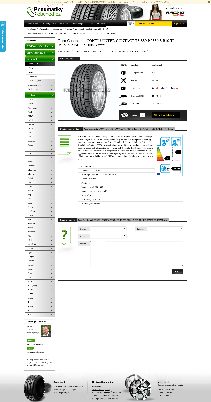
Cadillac (31, 120)
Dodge (30, 145)
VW (29, 314)
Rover (30, 269)
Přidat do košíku (166, 115)
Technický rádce (49, 23)
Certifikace (63, 23)
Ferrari (30, 149)
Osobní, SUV (33, 64)
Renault (31, 265)
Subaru (30, 289)
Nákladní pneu (33, 89)
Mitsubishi (32, 244)
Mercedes (32, 232)
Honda (30, 161)
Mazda (30, 228)
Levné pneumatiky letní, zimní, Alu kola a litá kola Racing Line (47, 8)
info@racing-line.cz (35, 352)
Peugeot (31, 256)
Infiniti (30, 178)
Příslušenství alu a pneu (41, 53)
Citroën (31, 124)
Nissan (30, 248)
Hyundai (31, 166)
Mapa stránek (163, 382)
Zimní (31, 72)
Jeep (29, 194)
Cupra (30, 128)
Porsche (31, 261)
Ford (30, 157)
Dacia (30, 133)
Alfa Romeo (33, 108)
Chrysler (31, 174)
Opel (30, 252)
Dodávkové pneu (34, 85)
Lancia (30, 207)
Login (180, 385)
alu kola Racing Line (101, 389)
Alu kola (41, 94)
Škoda (30, 298)
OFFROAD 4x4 (34, 99)
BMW (30, 116)
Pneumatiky (41, 58)
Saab (30, 273)
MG (29, 236)
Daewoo (31, 137)
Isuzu (30, 182)
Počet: (135, 115)
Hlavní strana (31, 29)
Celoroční (33, 76)
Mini (30, 240)
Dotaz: (83, 243)
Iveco (30, 186)
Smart (30, 281)
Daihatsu (31, 141)
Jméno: (83, 229)
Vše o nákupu (78, 23)
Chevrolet (32, 170)
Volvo (30, 310)
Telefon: (140, 229)
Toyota (30, 306)
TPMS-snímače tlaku (41, 45)
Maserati (31, 223)
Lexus (30, 215)
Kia (29, 199)
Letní (31, 68)
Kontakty (101, 23)
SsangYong (32, 285)
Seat (29, 277)
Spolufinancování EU (167, 385)
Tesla (30, 302)
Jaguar (30, 190)
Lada (30, 203)
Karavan (31, 104)
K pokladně (178, 23)
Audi (30, 112)
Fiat (29, 153)
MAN (30, 219)
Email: (83, 236)
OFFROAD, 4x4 (34, 81)
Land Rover (32, 211)
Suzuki (30, 294)
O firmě (90, 23)
